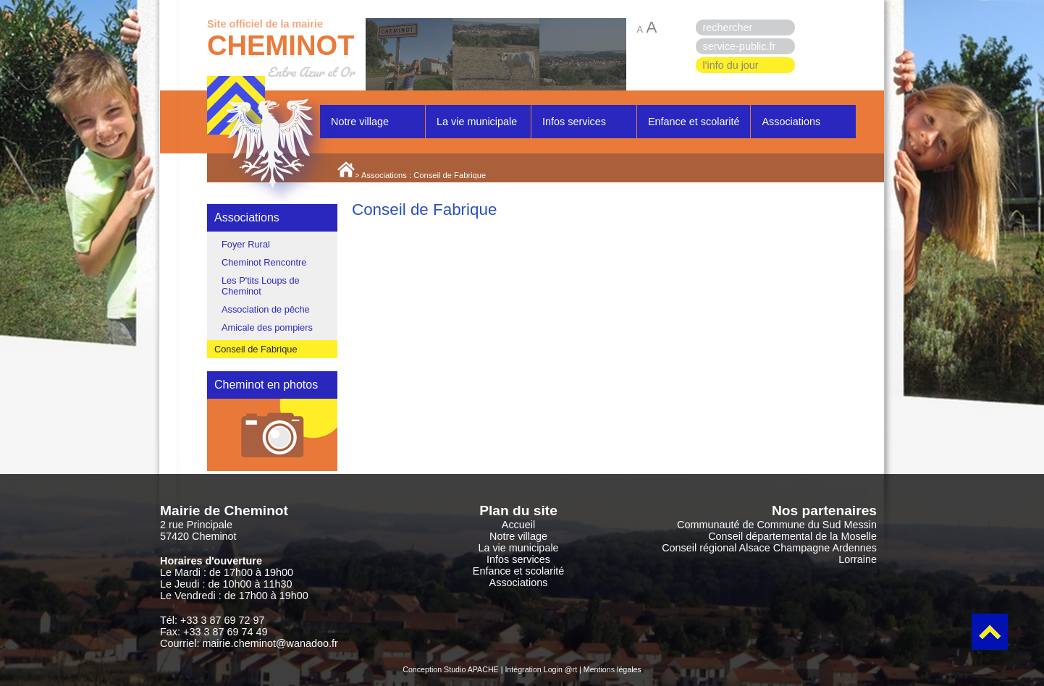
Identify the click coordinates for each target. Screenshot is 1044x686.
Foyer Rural (246, 244)
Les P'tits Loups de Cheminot (261, 286)
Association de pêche (266, 309)
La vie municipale (477, 121)
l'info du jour (731, 65)
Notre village (360, 121)
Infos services (574, 121)
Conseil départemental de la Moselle (792, 536)
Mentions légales (612, 669)
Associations (791, 121)
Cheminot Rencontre (264, 262)
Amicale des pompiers (267, 327)
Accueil (518, 524)
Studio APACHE (471, 669)
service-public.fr (739, 46)
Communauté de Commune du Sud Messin (777, 524)
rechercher (728, 27)
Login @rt (560, 669)
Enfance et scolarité (693, 121)
